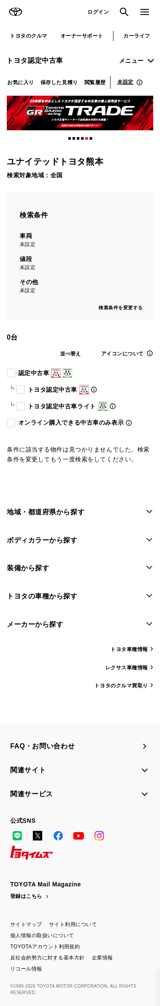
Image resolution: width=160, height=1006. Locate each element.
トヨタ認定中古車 (34, 60)
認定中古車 (43, 373)
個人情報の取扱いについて (42, 936)
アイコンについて (122, 354)
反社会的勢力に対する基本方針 (47, 958)
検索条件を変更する (121, 307)
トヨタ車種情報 (129, 649)
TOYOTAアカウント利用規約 (45, 947)
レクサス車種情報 (126, 668)
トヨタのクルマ (28, 36)
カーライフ (136, 36)
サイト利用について (73, 924)
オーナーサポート (82, 36)
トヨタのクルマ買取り (121, 686)
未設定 (125, 82)
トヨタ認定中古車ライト (66, 406)
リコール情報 (26, 969)
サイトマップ (26, 924)
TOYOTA (15, 12)
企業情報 (102, 958)
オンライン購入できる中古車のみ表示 (69, 422)
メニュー (131, 60)
